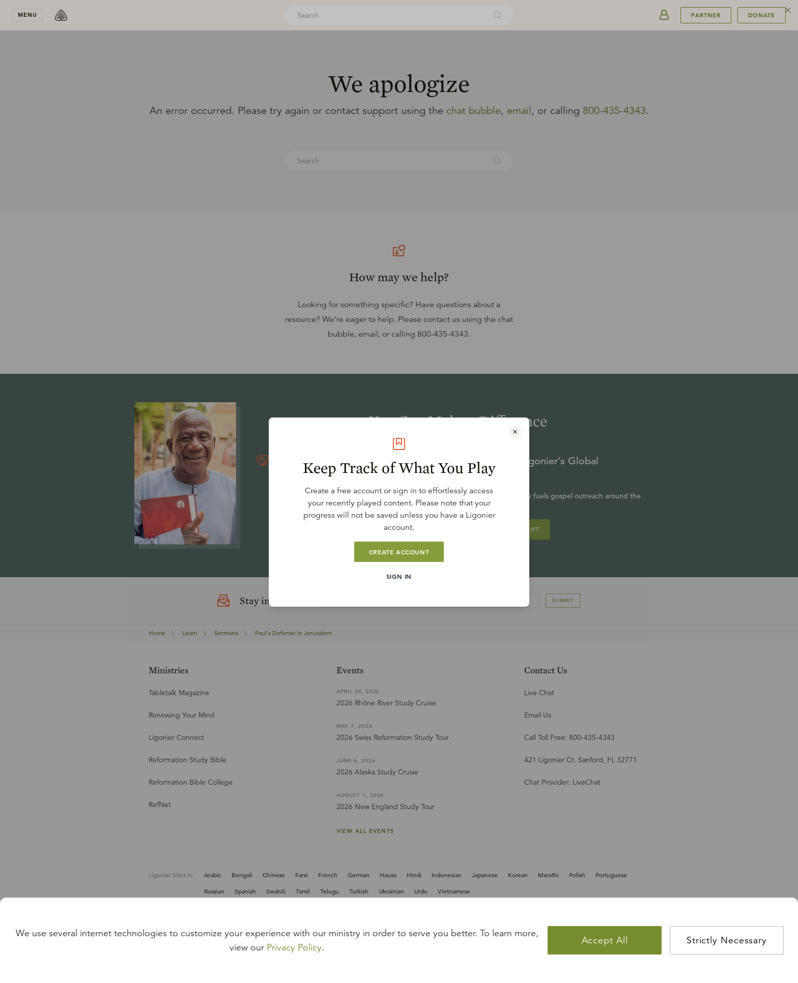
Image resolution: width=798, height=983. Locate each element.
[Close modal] (515, 432)
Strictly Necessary (727, 940)
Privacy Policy (294, 947)
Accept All (605, 940)
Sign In (399, 576)
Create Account (399, 552)
